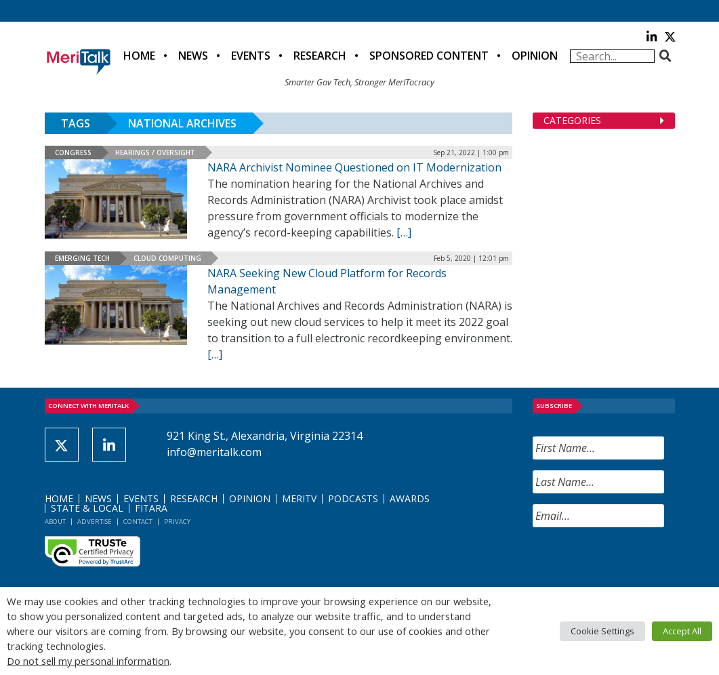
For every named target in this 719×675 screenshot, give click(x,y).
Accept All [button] (682, 631)
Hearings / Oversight (155, 152)
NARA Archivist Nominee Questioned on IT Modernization (354, 167)
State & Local (87, 508)
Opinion (535, 55)
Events (250, 55)
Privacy (177, 521)
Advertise (94, 521)
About (55, 521)
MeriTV (299, 498)
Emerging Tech (82, 258)
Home (139, 55)
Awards (410, 498)
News (193, 55)
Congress (73, 152)
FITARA (151, 508)
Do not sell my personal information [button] (88, 661)
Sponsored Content (429, 55)
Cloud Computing (167, 258)
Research (319, 55)
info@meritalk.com (214, 452)
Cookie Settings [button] (602, 631)
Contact (137, 521)
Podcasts (353, 498)
